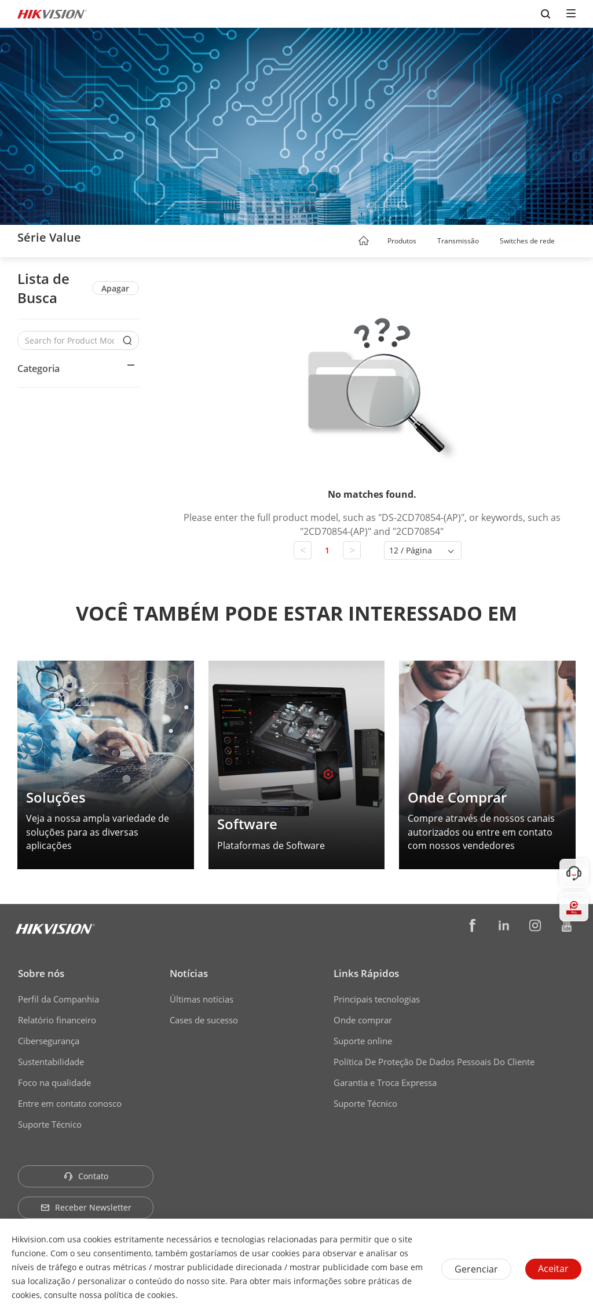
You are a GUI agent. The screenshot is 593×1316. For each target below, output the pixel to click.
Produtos (401, 241)
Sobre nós (41, 973)
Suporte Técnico (50, 1124)
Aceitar (553, 1268)
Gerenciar (476, 1269)
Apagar (115, 288)
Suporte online (363, 1041)
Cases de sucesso (204, 1020)
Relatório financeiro (57, 1020)
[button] (427, 242)
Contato (86, 1176)
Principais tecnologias (377, 999)
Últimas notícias (201, 999)
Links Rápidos (366, 973)
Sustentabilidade (51, 1061)
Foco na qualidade (54, 1082)
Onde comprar (363, 1020)
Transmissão (458, 241)
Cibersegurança (48, 1041)
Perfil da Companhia (58, 999)
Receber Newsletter (86, 1207)
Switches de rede (527, 241)
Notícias (189, 973)
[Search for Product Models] (69, 340)
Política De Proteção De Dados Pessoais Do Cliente (434, 1061)
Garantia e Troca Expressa (385, 1082)
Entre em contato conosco (70, 1103)
